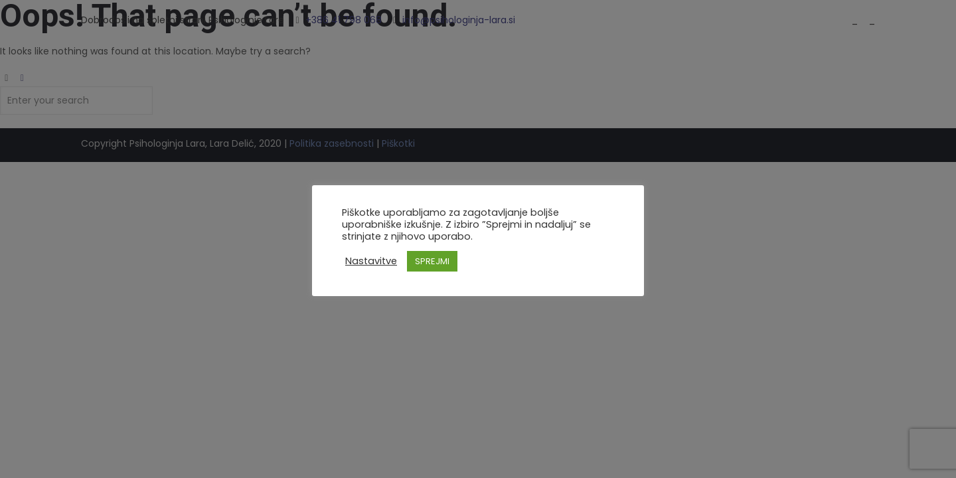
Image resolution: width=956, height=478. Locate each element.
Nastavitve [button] (371, 261)
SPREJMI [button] (432, 261)
